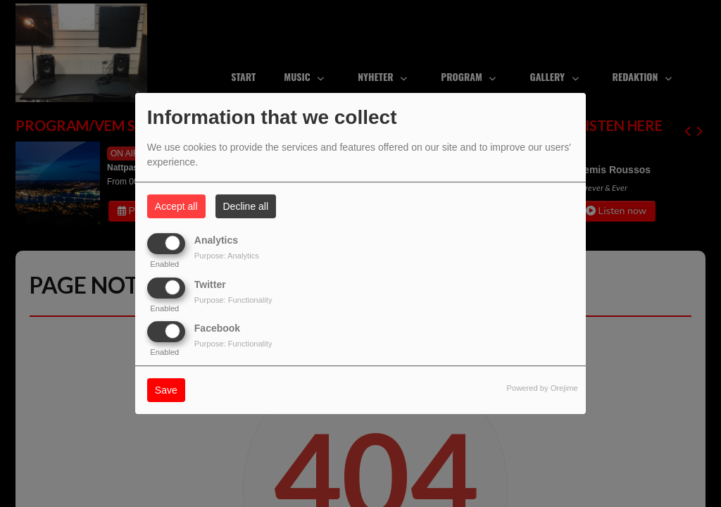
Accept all (176, 206)
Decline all (246, 206)
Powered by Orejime (541, 388)
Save (166, 390)
